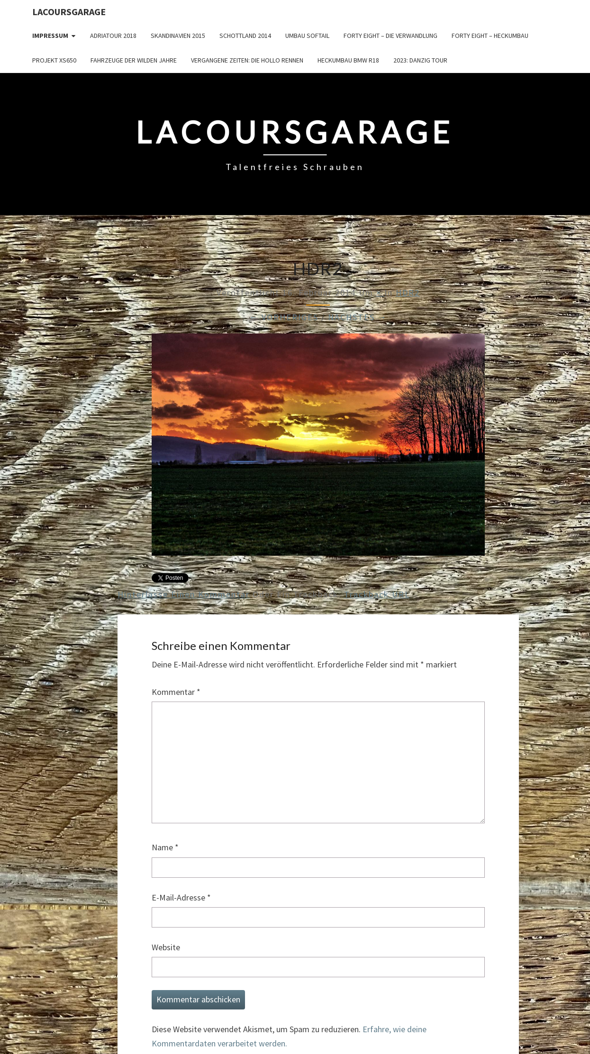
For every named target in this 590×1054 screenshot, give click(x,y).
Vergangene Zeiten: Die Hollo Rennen (247, 60)
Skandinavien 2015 (178, 35)
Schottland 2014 (245, 35)
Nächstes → (357, 317)
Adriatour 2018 (113, 35)
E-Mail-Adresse (181, 897)
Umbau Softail (307, 35)
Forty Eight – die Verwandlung (390, 35)
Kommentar (176, 691)
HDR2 (408, 292)
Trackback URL (377, 594)
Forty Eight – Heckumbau (490, 35)
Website (166, 947)
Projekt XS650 (54, 60)
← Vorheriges (283, 317)
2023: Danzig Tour (420, 60)
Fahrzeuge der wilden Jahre (134, 60)
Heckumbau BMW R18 (348, 60)
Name (165, 847)
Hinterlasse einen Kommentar (184, 594)
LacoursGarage (69, 12)
